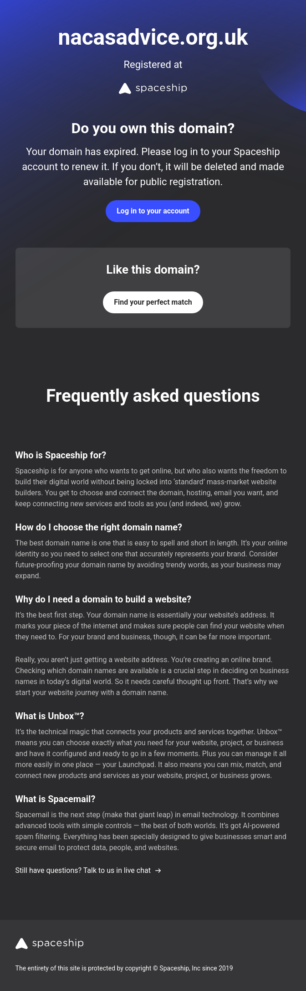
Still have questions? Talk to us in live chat (88, 870)
